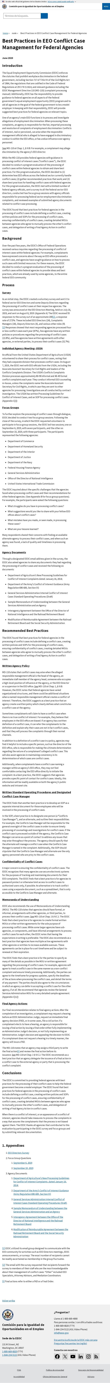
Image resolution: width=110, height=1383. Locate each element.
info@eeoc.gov (61, 1332)
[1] (53, 316)
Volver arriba (8, 1300)
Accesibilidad (19, 1376)
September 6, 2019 (22, 1162)
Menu (106, 6)
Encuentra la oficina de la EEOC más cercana (75, 1340)
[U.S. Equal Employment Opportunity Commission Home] (49, 6)
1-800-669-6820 (9, 1351)
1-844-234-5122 (9, 1355)
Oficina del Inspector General (55, 1376)
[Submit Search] (44, 16)
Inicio (5, 33)
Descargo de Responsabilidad (90, 1370)
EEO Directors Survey (18, 1152)
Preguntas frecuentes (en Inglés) (70, 1343)
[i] (18, 1051)
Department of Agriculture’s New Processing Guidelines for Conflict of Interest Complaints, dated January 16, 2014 (41, 1182)
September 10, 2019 (23, 1168)
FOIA (19, 1370)
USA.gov (90, 1376)
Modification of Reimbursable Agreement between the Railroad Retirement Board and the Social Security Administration (40, 1233)
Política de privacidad (55, 1370)
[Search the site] (22, 16)
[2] (3, 327)
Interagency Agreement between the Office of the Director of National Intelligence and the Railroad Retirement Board (38, 1221)
